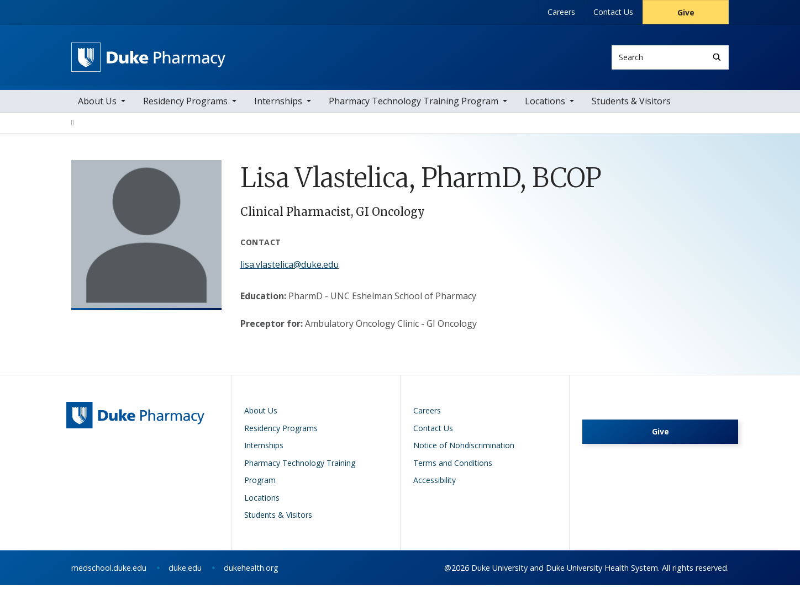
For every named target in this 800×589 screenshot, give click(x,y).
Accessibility (434, 484)
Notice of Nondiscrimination (463, 449)
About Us (97, 105)
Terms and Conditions (452, 466)
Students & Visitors (631, 105)
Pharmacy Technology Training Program (413, 105)
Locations (545, 105)
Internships (278, 105)
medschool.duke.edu (108, 571)
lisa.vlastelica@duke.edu (289, 268)
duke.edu (185, 571)
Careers (561, 12)
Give (685, 12)
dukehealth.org (251, 571)
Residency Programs (185, 105)
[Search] (717, 57)
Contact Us (613, 12)
